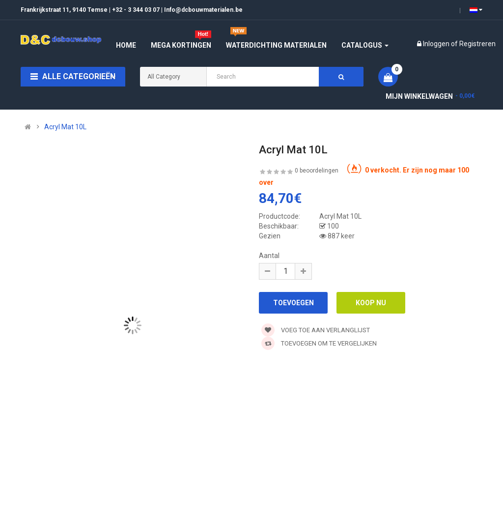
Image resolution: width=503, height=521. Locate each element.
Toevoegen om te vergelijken (319, 343)
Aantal (269, 256)
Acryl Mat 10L (65, 126)
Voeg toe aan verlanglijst (315, 330)
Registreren (477, 44)
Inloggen (437, 44)
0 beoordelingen (316, 170)
